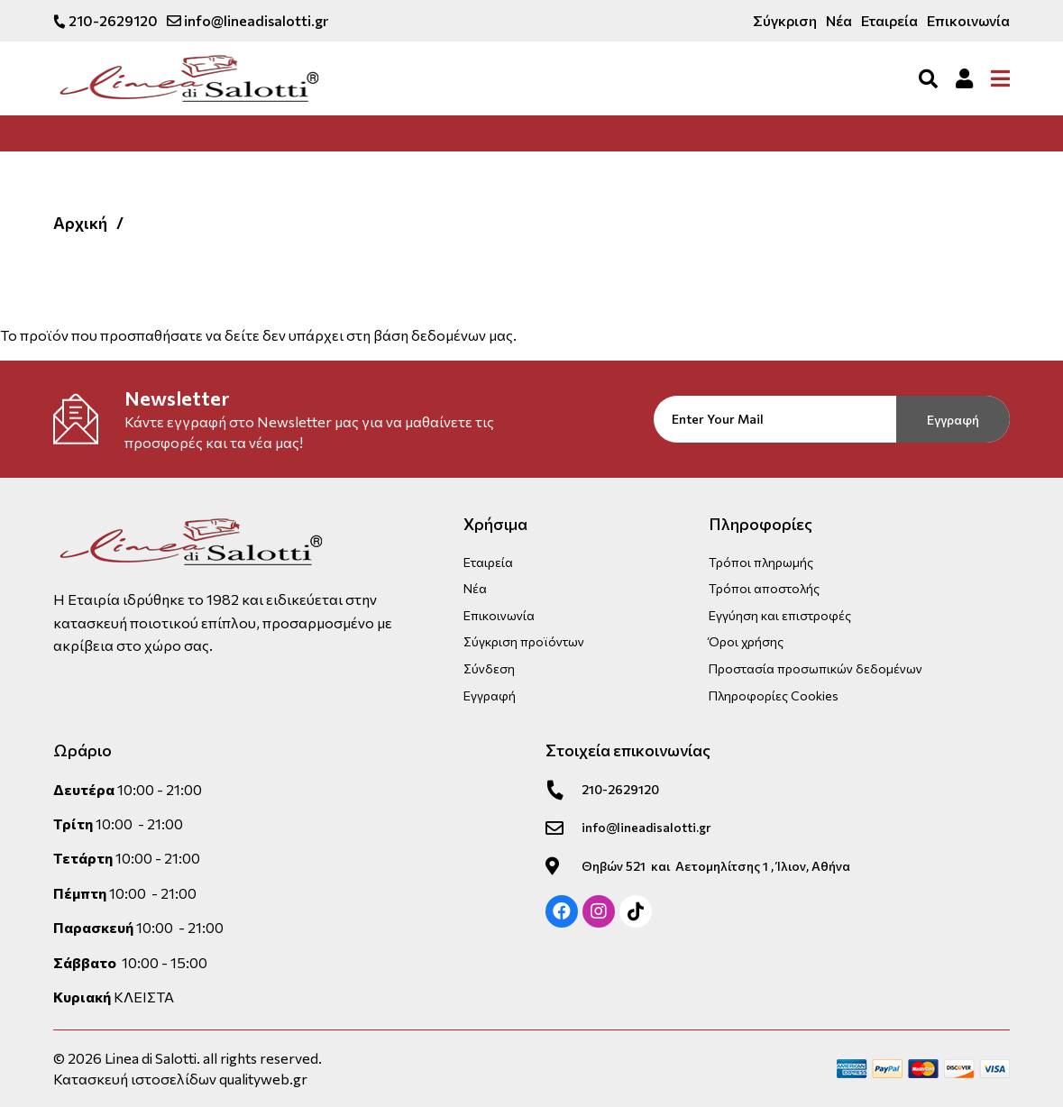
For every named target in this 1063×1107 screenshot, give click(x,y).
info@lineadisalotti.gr (247, 20)
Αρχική (80, 223)
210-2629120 (105, 20)
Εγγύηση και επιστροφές (780, 615)
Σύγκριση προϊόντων (523, 641)
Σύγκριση (785, 20)
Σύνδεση (489, 668)
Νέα (839, 20)
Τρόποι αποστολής (764, 588)
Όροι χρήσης (746, 641)
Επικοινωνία (968, 20)
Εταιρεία (889, 20)
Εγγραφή (953, 419)
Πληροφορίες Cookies (773, 694)
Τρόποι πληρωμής (761, 561)
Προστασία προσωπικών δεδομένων (815, 668)
